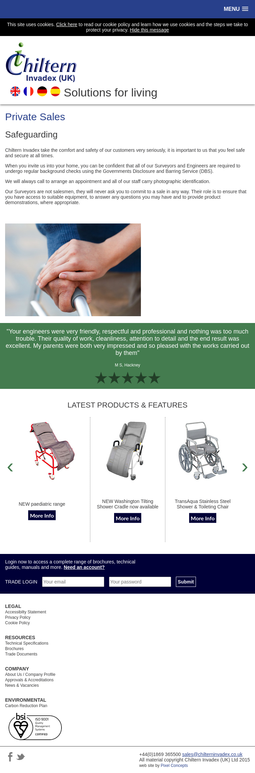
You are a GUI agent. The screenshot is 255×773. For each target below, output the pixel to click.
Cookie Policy (17, 623)
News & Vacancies (22, 685)
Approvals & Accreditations (29, 680)
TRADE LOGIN (22, 582)
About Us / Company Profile (30, 674)
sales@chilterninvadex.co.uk (212, 754)
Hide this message (149, 30)
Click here (66, 24)
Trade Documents (21, 654)
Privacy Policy (18, 617)
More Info (42, 515)
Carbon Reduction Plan (26, 705)
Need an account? (84, 567)
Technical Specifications (26, 643)
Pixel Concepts (174, 765)
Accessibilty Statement (25, 612)
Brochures (14, 648)
